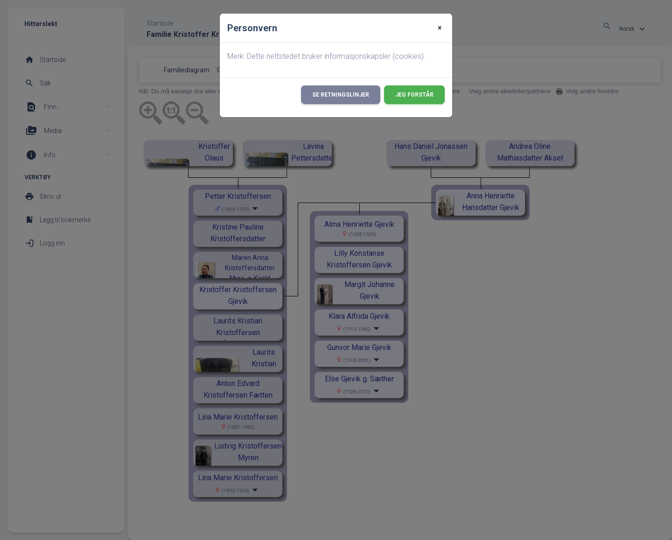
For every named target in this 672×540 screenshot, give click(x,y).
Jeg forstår (414, 94)
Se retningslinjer (340, 94)
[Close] (440, 28)
